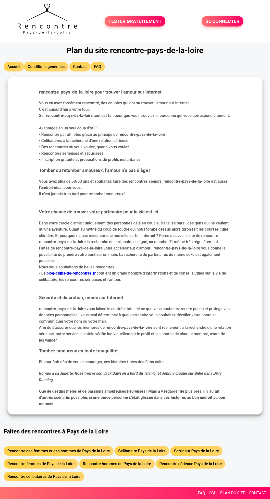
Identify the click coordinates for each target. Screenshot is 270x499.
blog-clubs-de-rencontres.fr (71, 273)
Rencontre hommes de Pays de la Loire (117, 463)
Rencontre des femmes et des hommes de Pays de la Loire (58, 451)
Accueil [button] (13, 66)
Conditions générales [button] (46, 66)
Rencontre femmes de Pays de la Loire (40, 463)
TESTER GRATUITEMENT (135, 21)
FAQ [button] (97, 66)
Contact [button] (80, 66)
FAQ (201, 493)
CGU (213, 493)
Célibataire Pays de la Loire (142, 451)
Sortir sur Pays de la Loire (196, 451)
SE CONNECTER (222, 21)
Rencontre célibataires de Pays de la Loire (44, 476)
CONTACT (257, 493)
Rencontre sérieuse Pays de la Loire (191, 463)
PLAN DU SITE (232, 493)
